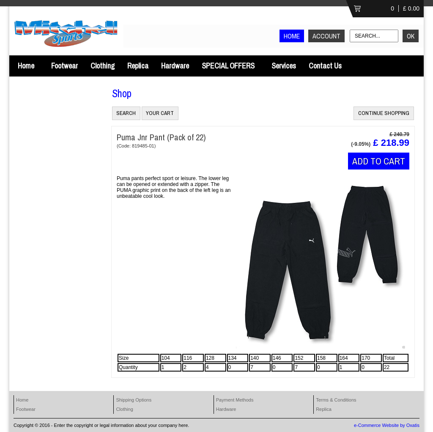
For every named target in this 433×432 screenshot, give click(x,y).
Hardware (175, 65)
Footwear (64, 65)
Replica (137, 65)
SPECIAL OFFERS (228, 65)
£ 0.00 (411, 8)
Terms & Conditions (336, 399)
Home (26, 65)
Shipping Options (133, 399)
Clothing (102, 65)
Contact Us (325, 65)
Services (283, 65)
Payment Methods (235, 399)
